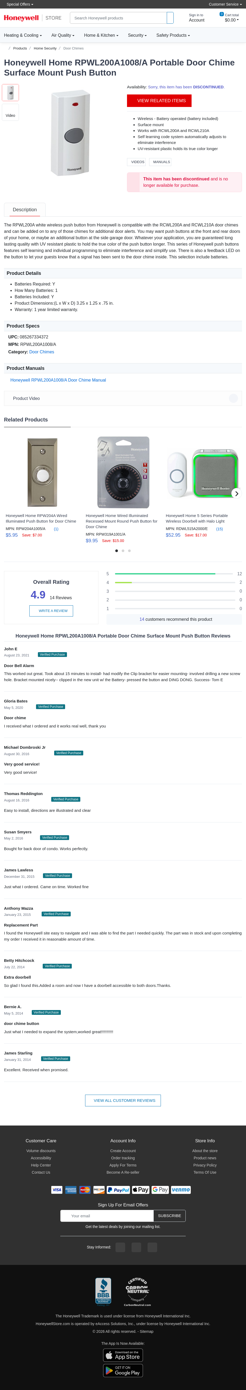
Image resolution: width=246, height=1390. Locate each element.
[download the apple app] (123, 1354)
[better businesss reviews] (103, 1292)
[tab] (25, 210)
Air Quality (61, 35)
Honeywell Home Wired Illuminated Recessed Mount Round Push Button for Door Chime (121, 521)
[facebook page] (120, 1247)
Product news (205, 1158)
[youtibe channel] (152, 1247)
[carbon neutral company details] (137, 1292)
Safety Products (171, 35)
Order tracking (123, 1158)
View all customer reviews (123, 1100)
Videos (136, 162)
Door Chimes (74, 48)
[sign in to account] (193, 18)
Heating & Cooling (21, 35)
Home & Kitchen (99, 35)
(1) (52, 529)
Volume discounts (41, 1151)
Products (20, 48)
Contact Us (41, 1172)
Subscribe (169, 1215)
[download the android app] (123, 1370)
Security (136, 35)
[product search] (170, 18)
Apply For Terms (123, 1165)
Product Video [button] (124, 398)
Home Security (45, 48)
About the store (205, 1151)
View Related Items (159, 100)
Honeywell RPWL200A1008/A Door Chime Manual (57, 380)
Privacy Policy (205, 1165)
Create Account (123, 1151)
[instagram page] (136, 1247)
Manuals (160, 162)
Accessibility (41, 1158)
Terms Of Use (205, 1172)
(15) (216, 529)
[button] (70, 132)
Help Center (41, 1165)
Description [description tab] (25, 209)
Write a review (51, 611)
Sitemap (146, 1331)
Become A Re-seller (123, 1172)
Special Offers (17, 4)
